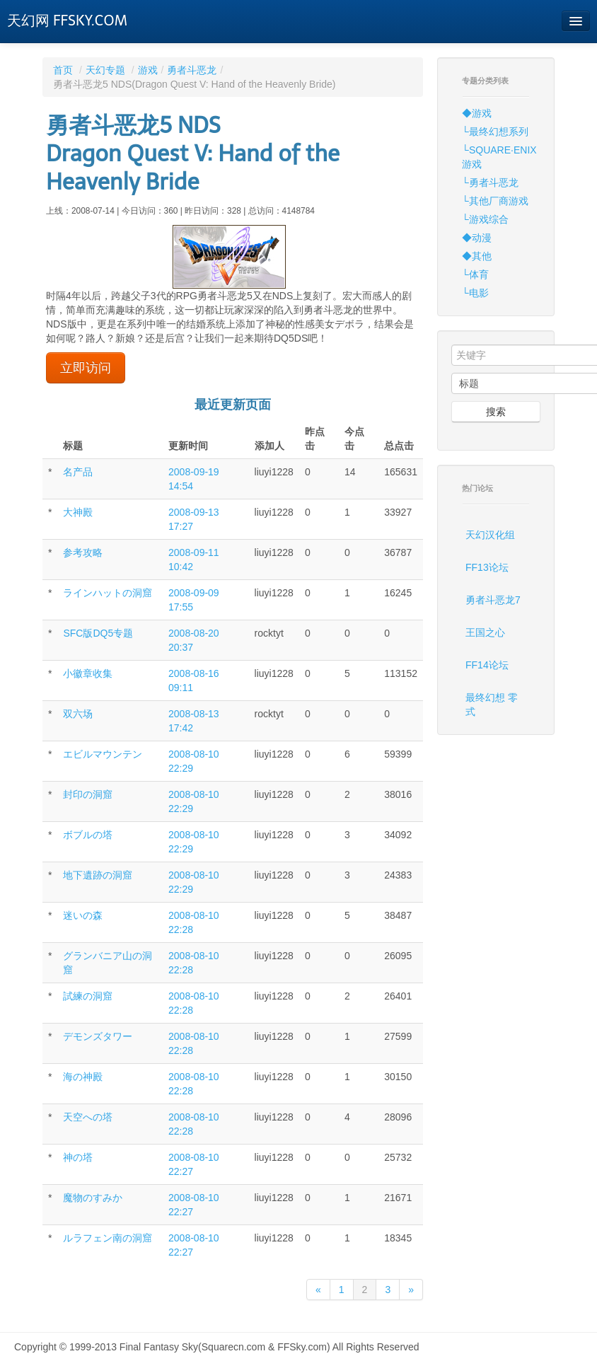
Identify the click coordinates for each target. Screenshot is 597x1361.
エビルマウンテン (102, 754)
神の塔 (78, 1157)
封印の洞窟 (87, 794)
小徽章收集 (87, 673)
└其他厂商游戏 (495, 201)
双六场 (78, 713)
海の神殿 (83, 1076)
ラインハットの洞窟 (107, 592)
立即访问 (85, 368)
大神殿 (78, 512)
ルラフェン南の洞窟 (107, 1238)
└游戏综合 (485, 219)
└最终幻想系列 (495, 131)
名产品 (78, 471)
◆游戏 (477, 113)
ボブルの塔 (87, 834)
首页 (63, 70)
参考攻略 (83, 552)
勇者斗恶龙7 (493, 600)
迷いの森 (83, 915)
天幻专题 (105, 70)
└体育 (475, 274)
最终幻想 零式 (491, 704)
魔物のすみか (92, 1197)
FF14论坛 (487, 665)
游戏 (148, 70)
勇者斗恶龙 (191, 70)
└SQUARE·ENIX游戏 (499, 157)
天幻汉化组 (490, 534)
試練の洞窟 (87, 996)
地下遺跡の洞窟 (97, 875)
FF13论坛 (487, 567)
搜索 (496, 411)
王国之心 (485, 632)
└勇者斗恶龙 (490, 182)
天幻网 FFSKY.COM (67, 20)
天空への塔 (87, 1117)
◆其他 (477, 256)
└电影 (475, 293)
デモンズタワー (97, 1036)
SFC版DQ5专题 (98, 633)
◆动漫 (477, 237)
